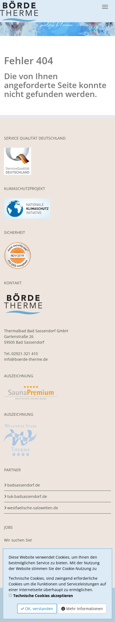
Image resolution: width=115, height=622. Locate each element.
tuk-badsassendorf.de (27, 496)
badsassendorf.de (23, 485)
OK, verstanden (37, 608)
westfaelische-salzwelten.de (32, 507)
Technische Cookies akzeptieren (43, 595)
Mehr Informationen (82, 608)
